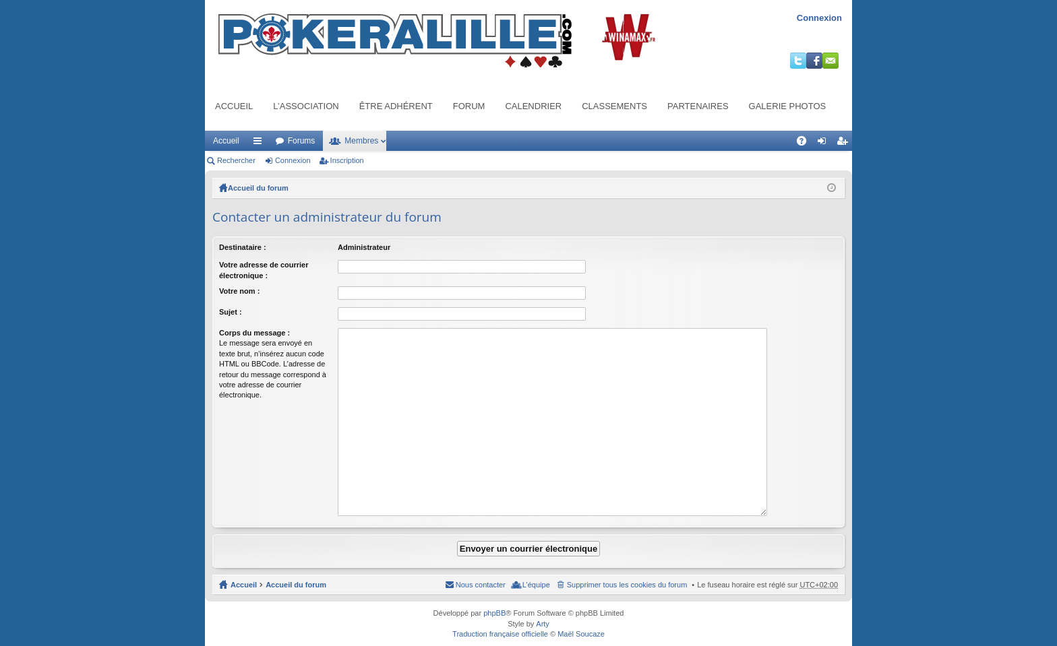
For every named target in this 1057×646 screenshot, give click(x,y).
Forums (301, 141)
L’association (305, 106)
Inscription (347, 160)
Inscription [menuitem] (845, 143)
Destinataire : (242, 247)
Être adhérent (396, 106)
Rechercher (236, 160)
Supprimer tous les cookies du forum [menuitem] (627, 569)
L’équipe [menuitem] (536, 569)
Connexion (819, 18)
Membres (361, 141)
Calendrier (533, 106)
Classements (614, 106)
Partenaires (698, 106)
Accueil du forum (258, 188)
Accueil (234, 106)
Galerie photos (787, 106)
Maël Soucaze (581, 618)
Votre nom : (239, 291)
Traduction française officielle (500, 618)
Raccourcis (260, 143)
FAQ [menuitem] (806, 143)
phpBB (494, 597)
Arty (542, 608)
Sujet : (230, 312)
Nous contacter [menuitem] (481, 569)
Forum (469, 106)
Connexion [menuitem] (825, 143)
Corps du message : (254, 333)
